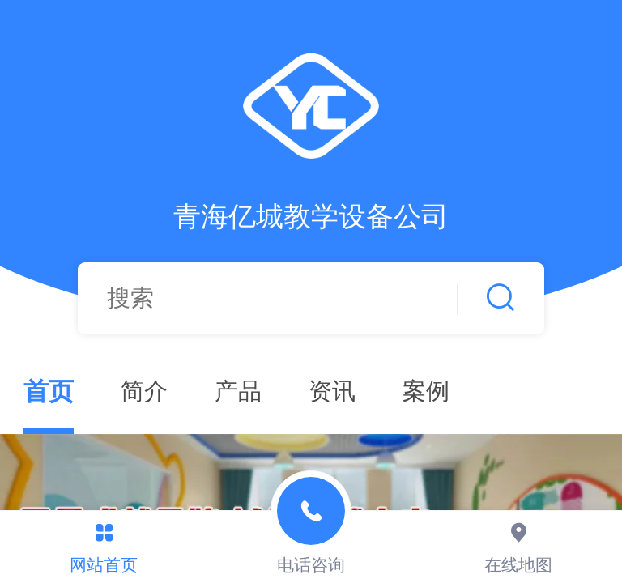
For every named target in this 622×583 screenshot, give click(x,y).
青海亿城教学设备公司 (311, 217)
